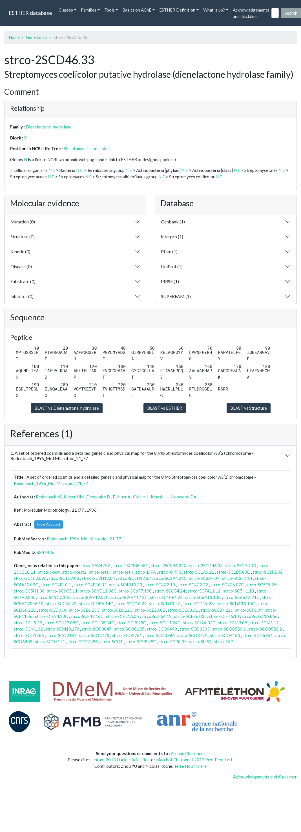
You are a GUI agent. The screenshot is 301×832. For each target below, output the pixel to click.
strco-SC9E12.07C (91, 597)
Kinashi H (160, 496)
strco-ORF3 (169, 571)
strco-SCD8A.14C (96, 603)
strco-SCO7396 (83, 641)
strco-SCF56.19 (156, 616)
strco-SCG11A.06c (259, 616)
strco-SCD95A (53, 610)
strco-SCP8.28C (140, 641)
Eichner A (121, 496)
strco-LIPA (145, 571)
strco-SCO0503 (195, 628)
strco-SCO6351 (258, 635)
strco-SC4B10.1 (56, 584)
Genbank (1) (173, 221)
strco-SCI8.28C (131, 622)
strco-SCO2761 (127, 635)
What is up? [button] (214, 9)
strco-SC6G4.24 (169, 590)
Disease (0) (21, 266)
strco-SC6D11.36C (98, 590)
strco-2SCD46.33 (206, 565)
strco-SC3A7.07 (204, 578)
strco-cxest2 (74, 571)
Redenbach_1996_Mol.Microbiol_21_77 (51, 483)
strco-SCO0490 (162, 628)
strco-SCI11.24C (164, 622)
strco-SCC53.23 (61, 603)
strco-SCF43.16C (86, 616)
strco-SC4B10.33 (125, 584)
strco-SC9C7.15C (54, 597)
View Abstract (48, 524)
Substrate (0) (23, 281)
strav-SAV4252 (95, 565)
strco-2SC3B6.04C (169, 565)
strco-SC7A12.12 (204, 590)
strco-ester (99, 571)
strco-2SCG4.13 (240, 565)
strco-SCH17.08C (61, 622)
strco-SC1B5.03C (233, 571)
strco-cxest (49, 571)
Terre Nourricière (190, 766)
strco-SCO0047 (96, 628)
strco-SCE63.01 (183, 610)
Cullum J (140, 496)
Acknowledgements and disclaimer (251, 13)
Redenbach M (48, 496)
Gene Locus (37, 37)
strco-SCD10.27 (164, 603)
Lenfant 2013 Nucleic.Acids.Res (119, 759)
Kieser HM (74, 496)
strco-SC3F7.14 (237, 578)
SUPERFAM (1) (176, 296)
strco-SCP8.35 (173, 641)
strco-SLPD (200, 641)
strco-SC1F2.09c (30, 578)
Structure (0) (22, 236)
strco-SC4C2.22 (193, 584)
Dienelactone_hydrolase (48, 126)
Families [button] (88, 9)
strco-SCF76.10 (224, 616)
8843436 (45, 552)
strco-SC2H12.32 (134, 578)
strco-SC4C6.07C (227, 584)
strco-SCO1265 (29, 635)
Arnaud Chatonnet (188, 753)
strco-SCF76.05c (190, 616)
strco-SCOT (111, 641)
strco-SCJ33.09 (232, 622)
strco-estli (123, 571)
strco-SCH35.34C (97, 622)
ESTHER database (30, 13)
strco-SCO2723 (94, 635)
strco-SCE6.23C (84, 610)
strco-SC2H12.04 (98, 578)
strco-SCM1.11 (264, 622)
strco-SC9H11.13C (129, 597)
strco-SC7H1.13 (238, 590)
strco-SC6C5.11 (62, 590)
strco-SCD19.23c (199, 603)
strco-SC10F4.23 (166, 597)
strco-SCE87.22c (216, 610)
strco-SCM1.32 (28, 628)
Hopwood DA (183, 496)
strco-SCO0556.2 (265, 628)
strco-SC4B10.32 (90, 584)
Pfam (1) (169, 251)
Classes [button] (66, 9)
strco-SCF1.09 (249, 610)
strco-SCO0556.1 (229, 628)
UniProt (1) (172, 266)
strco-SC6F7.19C (135, 590)
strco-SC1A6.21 (199, 571)
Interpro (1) (172, 236)
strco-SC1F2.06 (268, 571)
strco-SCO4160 (225, 635)
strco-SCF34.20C (51, 616)
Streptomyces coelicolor (86, 148)
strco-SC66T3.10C (203, 597)
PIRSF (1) (170, 281)
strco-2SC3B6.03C (130, 565)
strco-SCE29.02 (150, 610)
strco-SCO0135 (129, 628)
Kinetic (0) (20, 251)
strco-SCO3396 (160, 635)
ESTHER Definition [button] (177, 9)
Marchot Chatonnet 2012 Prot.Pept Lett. (194, 759)
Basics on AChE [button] (136, 9)
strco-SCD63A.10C (236, 603)
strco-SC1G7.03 (63, 578)
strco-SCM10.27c (62, 628)
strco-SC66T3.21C (241, 597)
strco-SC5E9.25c (262, 584)
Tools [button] (109, 9)
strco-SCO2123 (62, 635)
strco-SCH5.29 (28, 622)
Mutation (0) (22, 221)
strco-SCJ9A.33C (199, 622)
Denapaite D (98, 496)
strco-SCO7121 (50, 641)
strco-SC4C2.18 (160, 584)
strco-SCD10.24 (131, 603)
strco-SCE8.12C (117, 610)
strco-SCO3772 (192, 635)
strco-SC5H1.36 (29, 590)
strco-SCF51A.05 (122, 616)
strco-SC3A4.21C (170, 578)
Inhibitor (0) (22, 296)
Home (14, 37)
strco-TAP (223, 641)
